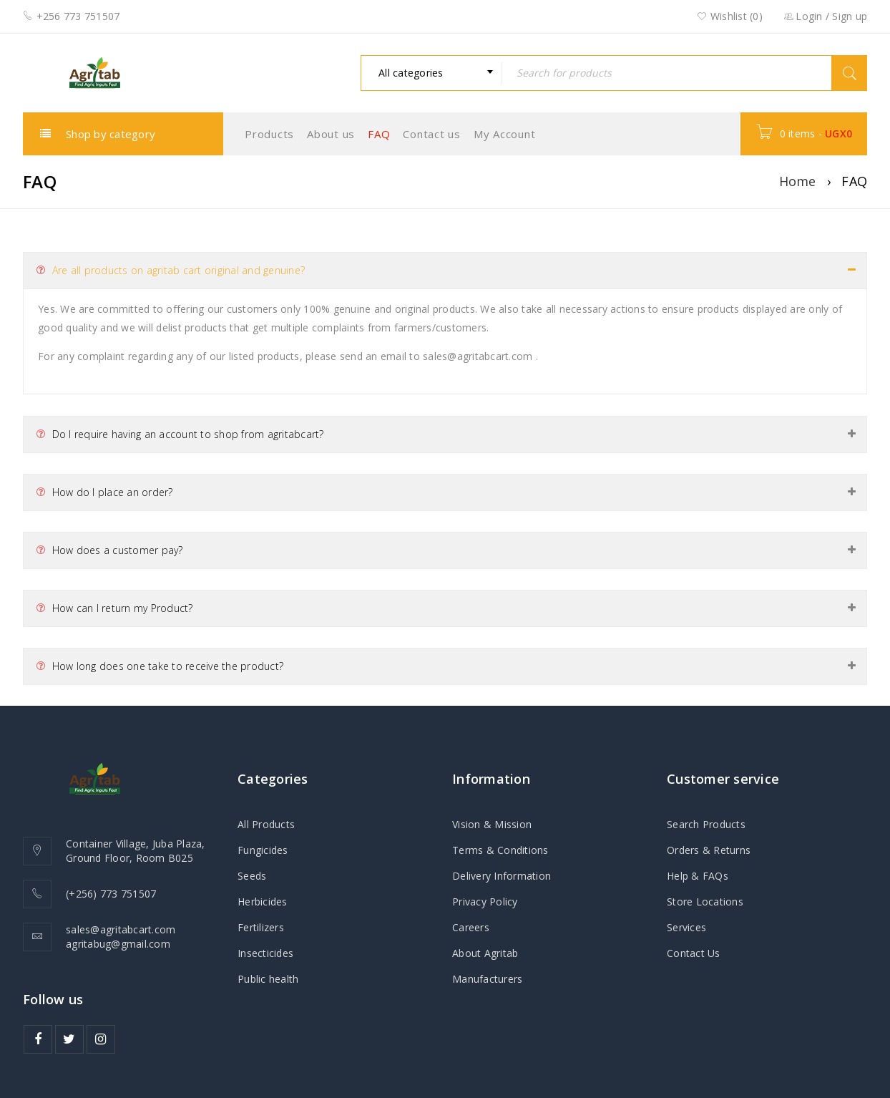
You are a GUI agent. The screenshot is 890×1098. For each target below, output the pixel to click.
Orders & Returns (708, 850)
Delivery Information (501, 876)
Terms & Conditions (500, 850)
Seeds (252, 876)
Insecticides (265, 953)
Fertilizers (261, 927)
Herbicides (263, 901)
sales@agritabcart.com (477, 356)
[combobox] (431, 73)
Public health (268, 979)
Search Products (706, 824)
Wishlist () (730, 16)
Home (797, 181)
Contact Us (693, 953)
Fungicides (263, 850)
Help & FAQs (697, 876)
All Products (266, 824)
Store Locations (705, 901)
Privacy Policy (485, 901)
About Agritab (485, 953)
